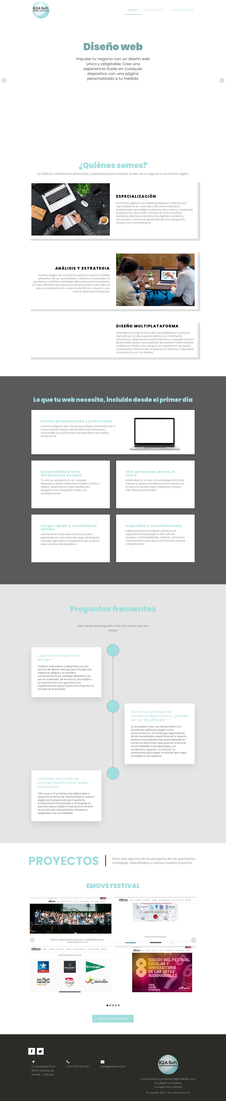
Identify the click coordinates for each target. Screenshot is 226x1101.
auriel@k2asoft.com (113, 1066)
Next (221, 80)
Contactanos (182, 10)
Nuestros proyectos (113, 1018)
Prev (4, 80)
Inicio (133, 10)
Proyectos (154, 10)
